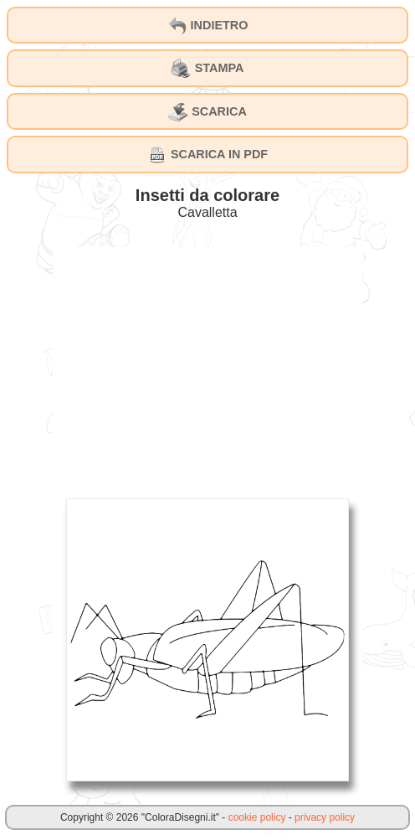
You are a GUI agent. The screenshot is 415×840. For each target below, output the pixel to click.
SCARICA (207, 112)
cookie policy (257, 817)
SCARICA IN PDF (207, 155)
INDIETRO (207, 26)
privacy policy (325, 817)
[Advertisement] (207, 364)
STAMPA (208, 69)
